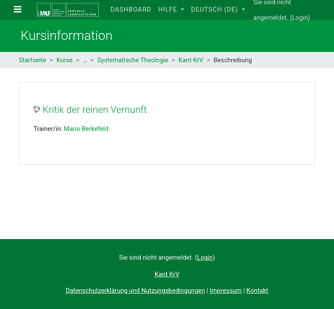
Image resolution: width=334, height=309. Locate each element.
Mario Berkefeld (86, 129)
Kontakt (257, 290)
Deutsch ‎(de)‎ (215, 9)
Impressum (226, 290)
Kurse (64, 60)
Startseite (32, 60)
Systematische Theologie (132, 60)
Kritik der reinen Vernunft (95, 109)
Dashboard (130, 9)
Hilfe (168, 9)
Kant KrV (191, 60)
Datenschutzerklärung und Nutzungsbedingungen (135, 290)
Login (300, 17)
